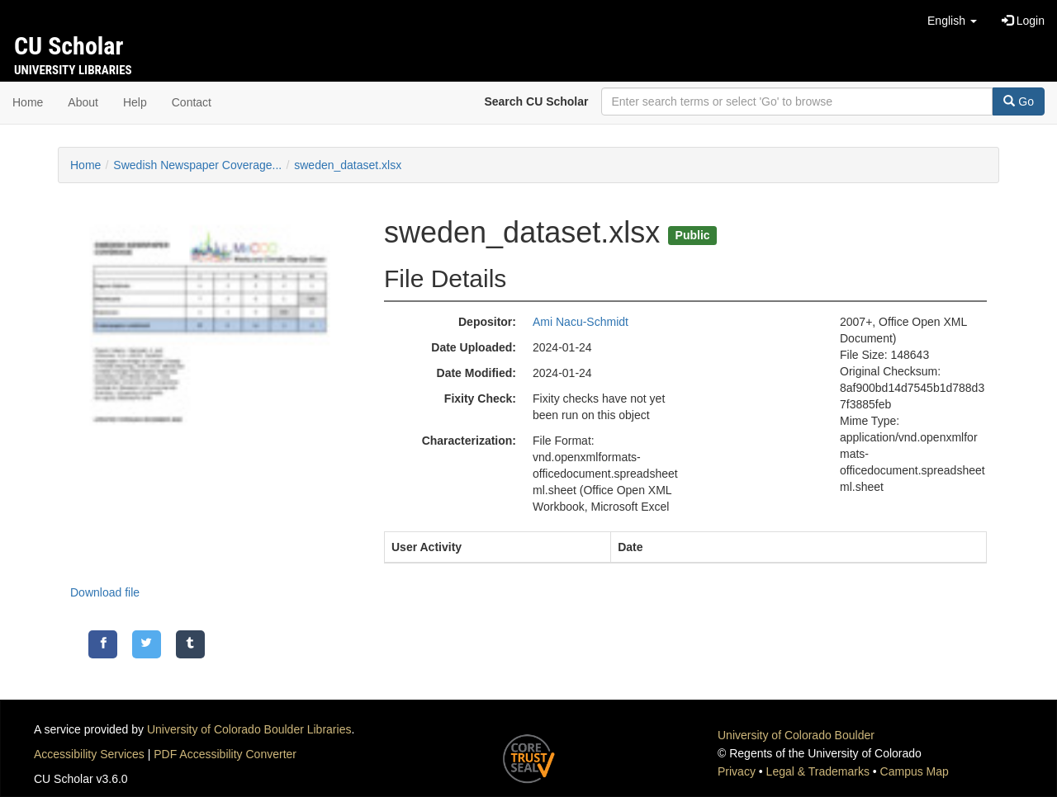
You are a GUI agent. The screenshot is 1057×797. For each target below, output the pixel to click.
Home (27, 102)
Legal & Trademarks (818, 771)
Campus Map (914, 771)
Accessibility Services (89, 754)
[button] (952, 20)
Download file (105, 592)
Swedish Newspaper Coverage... (197, 165)
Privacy (737, 771)
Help (135, 102)
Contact (191, 102)
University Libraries (73, 70)
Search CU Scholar (536, 101)
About (83, 102)
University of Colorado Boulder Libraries (249, 729)
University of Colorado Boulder (796, 735)
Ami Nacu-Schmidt (580, 321)
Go (1018, 101)
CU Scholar (68, 45)
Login (1023, 20)
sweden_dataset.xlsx (347, 165)
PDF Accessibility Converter (225, 754)
